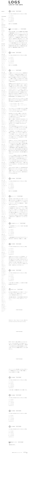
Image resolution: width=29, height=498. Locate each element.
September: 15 (4, 167)
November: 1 (3, 289)
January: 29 (3, 52)
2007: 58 (2, 252)
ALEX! (2, 19)
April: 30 (3, 48)
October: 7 (3, 307)
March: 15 (3, 300)
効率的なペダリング (16, 89)
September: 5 (3, 274)
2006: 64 (2, 268)
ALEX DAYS (3, 20)
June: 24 (3, 63)
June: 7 (2, 153)
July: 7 (2, 294)
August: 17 (3, 293)
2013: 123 (3, 144)
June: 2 (2, 260)
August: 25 (3, 96)
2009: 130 (3, 216)
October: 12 (3, 76)
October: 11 (3, 290)
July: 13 (2, 170)
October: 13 (3, 112)
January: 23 (3, 88)
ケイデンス (13, 70)
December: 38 (3, 73)
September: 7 (3, 113)
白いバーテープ (13, 196)
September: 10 (4, 149)
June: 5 (2, 296)
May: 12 (2, 118)
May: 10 (2, 172)
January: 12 (3, 196)
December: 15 (3, 163)
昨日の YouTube (13, 289)
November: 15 (4, 128)
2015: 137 (3, 108)
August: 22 (3, 132)
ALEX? (2, 22)
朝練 (11, 31)
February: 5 (3, 283)
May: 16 (2, 190)
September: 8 (3, 95)
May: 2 (2, 297)
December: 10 (3, 217)
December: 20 (3, 235)
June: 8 (2, 81)
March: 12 (3, 157)
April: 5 (2, 280)
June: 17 (3, 99)
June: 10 (3, 117)
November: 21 (4, 74)
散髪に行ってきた (14, 442)
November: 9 (3, 236)
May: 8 (2, 226)
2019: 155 (3, 45)
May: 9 (2, 154)
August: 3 (3, 257)
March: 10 (3, 247)
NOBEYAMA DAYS (4, 27)
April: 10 (3, 102)
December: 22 (3, 91)
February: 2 (3, 265)
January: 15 (3, 250)
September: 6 (3, 77)
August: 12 (3, 222)
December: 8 (3, 109)
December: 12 (3, 253)
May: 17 (2, 136)
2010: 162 (3, 198)
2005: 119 (3, 286)
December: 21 (3, 288)
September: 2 (3, 308)
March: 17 (3, 121)
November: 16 (4, 56)
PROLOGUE (3, 26)
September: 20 (4, 239)
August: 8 (3, 186)
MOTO (2, 38)
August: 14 (3, 150)
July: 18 (2, 98)
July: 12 (2, 206)
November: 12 (4, 110)
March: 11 (3, 175)
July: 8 (2, 116)
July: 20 (2, 134)
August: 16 (3, 168)
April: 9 (2, 138)
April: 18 (3, 66)
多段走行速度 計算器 (12, 111)
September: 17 (4, 203)
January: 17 (3, 214)
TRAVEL (2, 35)
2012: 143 (3, 162)
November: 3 (3, 271)
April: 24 (3, 84)
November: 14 (4, 146)
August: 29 (3, 60)
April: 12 (3, 156)
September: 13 (4, 131)
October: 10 (3, 220)
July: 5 (2, 152)
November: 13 (4, 182)
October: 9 (3, 202)
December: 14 (3, 127)
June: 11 (3, 171)
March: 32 (3, 49)
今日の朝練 (13, 11)
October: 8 (3, 272)
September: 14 (4, 185)
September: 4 (3, 256)
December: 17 (3, 199)
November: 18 (4, 200)
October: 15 (3, 94)
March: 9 (3, 193)
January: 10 (3, 160)
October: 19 (3, 58)
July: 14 (2, 80)
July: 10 (2, 188)
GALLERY (3, 31)
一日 (24, 208)
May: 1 (2, 279)
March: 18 (3, 139)
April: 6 (2, 262)
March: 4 (3, 282)
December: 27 (3, 55)
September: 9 (3, 221)
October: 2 (3, 254)
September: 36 (4, 59)
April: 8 (2, 120)
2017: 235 (3, 72)
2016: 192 (3, 90)
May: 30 (2, 64)
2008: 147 (3, 234)
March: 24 (3, 67)
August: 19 (3, 78)
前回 (9, 225)
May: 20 (2, 82)
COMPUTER (3, 39)
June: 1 (2, 278)
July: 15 (2, 242)
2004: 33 (2, 304)
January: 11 (3, 124)
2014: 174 (3, 126)
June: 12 (3, 189)
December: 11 (3, 145)
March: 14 (3, 211)
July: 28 (2, 62)
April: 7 (2, 246)
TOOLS (2, 28)
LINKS (2, 23)
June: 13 (3, 135)
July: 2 (2, 258)
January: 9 (3, 106)
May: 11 (2, 100)
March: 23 (3, 103)
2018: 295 (3, 54)
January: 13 (3, 232)
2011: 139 (3, 180)
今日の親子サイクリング (15, 223)
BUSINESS (3, 30)
